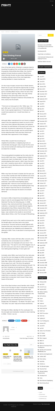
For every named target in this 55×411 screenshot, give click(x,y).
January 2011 (43, 203)
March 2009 (42, 257)
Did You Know (43, 296)
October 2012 (43, 153)
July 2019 (42, 76)
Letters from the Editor (45, 330)
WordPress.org (42, 398)
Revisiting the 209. (42, 51)
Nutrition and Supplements (46, 354)
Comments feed (43, 396)
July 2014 (42, 103)
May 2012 (42, 165)
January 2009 (43, 260)
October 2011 (43, 183)
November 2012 (43, 151)
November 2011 (43, 180)
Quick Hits (42, 361)
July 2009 (42, 247)
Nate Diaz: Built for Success (44, 61)
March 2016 (42, 84)
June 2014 (42, 106)
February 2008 (43, 272)
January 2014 (43, 116)
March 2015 (42, 89)
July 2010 (42, 218)
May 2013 (42, 136)
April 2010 (42, 225)
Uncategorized (43, 375)
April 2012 (42, 168)
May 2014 (42, 108)
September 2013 (43, 126)
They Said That (43, 369)
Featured (42, 303)
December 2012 (43, 148)
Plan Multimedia (45, 404)
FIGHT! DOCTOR (43, 308)
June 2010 (42, 220)
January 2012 (43, 175)
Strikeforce (42, 364)
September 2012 (43, 156)
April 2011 (42, 195)
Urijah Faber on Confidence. (44, 54)
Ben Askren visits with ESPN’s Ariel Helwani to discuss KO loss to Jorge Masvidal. (45, 46)
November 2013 (43, 121)
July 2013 (42, 131)
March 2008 (42, 270)
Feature (41, 301)
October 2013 (43, 123)
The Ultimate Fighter (44, 366)
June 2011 (42, 190)
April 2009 (42, 255)
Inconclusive (6, 338)
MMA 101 (42, 340)
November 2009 (43, 237)
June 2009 (42, 250)
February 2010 (43, 230)
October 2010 (43, 210)
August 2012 (42, 158)
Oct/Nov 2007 (43, 356)
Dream (41, 298)
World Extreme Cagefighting (46, 380)
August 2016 (42, 79)
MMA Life (5, 52)
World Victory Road (44, 383)
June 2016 (42, 81)
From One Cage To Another (27, 338)
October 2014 (43, 96)
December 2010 (43, 205)
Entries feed (42, 394)
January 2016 (43, 86)
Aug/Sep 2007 (43, 289)
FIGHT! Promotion (44, 313)
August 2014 (42, 101)
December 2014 (43, 91)
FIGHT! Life (42, 311)
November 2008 (43, 265)
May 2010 (42, 223)
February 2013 (43, 143)
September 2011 (43, 185)
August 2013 (42, 128)
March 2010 (42, 228)
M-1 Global (42, 333)
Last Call (42, 328)
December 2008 (43, 262)
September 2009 (43, 242)
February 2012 (43, 173)
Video (41, 378)
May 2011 (42, 193)
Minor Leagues (43, 338)
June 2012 (42, 163)
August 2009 (42, 245)
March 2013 (42, 141)
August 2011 (42, 188)
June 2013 (42, 133)
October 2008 (43, 267)
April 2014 (42, 111)
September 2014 (43, 99)
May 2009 (42, 252)
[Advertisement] (27, 19)
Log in (40, 392)
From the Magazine (44, 320)
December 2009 (43, 235)
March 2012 (42, 170)
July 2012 (42, 161)
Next (9, 363)
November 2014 (43, 94)
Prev (4, 363)
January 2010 (43, 233)
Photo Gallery (43, 359)
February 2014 (43, 113)
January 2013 (43, 146)
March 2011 (42, 198)
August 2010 (42, 215)
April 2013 (42, 138)
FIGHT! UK (42, 315)
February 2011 (43, 200)
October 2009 (43, 240)
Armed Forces (43, 287)
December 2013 (43, 118)
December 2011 (43, 178)
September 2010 (43, 213)
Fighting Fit (42, 318)
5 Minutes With (43, 282)
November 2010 (43, 208)
